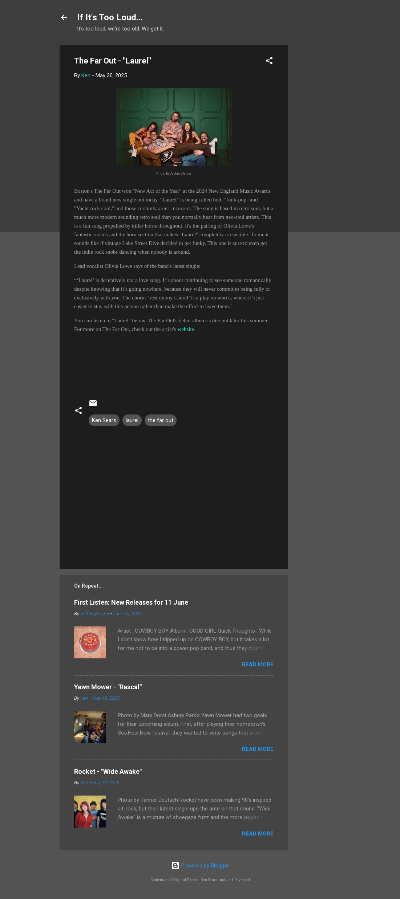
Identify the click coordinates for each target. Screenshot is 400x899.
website (185, 329)
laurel (132, 420)
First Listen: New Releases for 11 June (131, 602)
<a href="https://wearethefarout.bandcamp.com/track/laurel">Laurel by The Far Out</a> (174, 361)
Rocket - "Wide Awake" (108, 771)
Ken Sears (104, 420)
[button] (269, 62)
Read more (258, 664)
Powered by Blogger (200, 865)
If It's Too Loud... (110, 17)
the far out (160, 420)
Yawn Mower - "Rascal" (108, 687)
